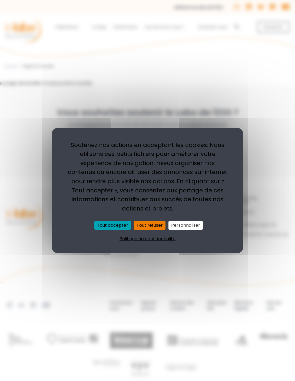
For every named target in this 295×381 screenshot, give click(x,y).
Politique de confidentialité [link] (147, 239)
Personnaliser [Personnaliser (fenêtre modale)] (185, 225)
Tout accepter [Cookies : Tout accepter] (112, 225)
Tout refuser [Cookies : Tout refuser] (150, 225)
